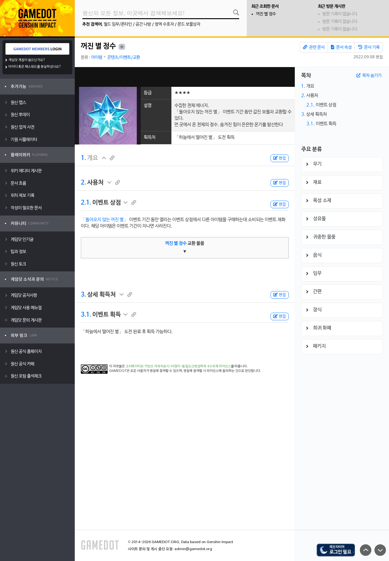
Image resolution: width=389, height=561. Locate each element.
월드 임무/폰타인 (118, 24)
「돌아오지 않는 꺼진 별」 (104, 219)
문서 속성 (341, 47)
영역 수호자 (164, 24)
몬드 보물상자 (188, 24)
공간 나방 (143, 24)
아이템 (96, 57)
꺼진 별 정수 (266, 14)
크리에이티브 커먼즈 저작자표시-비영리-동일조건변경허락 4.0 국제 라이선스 (178, 366)
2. (83, 182)
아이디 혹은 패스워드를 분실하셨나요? (35, 67)
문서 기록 (369, 47)
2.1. (86, 202)
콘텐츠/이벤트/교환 (123, 57)
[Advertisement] (184, 77)
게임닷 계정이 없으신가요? (27, 60)
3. (83, 294)
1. (83, 158)
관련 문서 (314, 47)
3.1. (86, 314)
